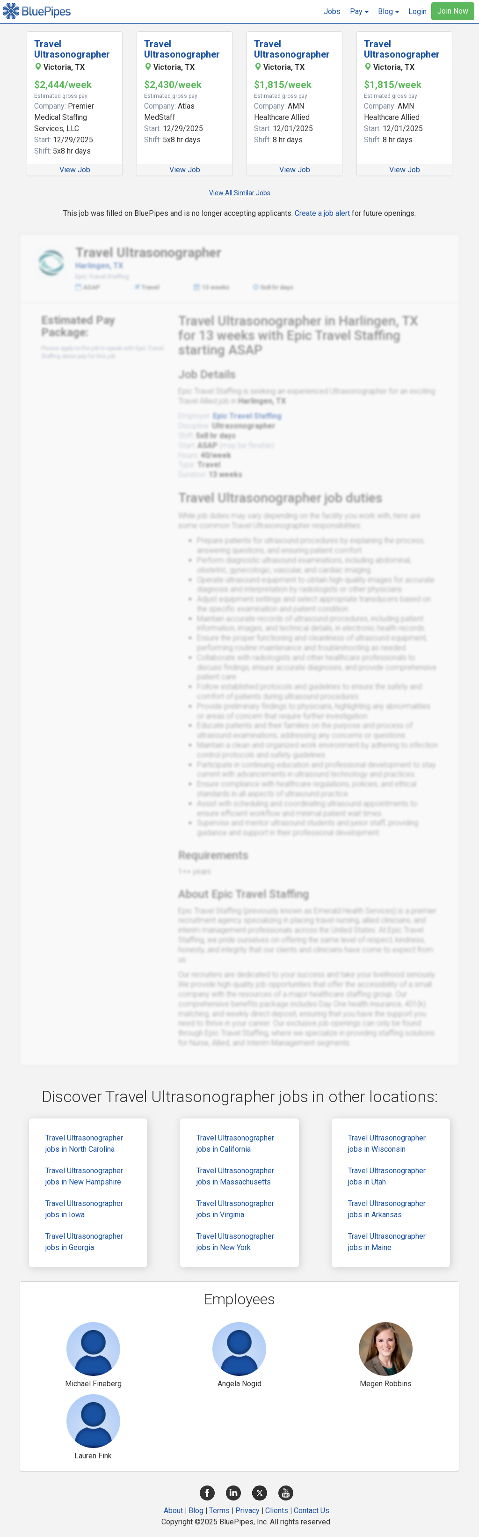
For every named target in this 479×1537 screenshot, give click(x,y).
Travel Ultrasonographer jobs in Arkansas (387, 1209)
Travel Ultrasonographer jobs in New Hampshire (84, 1176)
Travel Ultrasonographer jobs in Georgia (84, 1242)
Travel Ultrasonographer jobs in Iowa (84, 1209)
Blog (196, 1510)
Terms (219, 1510)
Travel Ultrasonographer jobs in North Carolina (84, 1143)
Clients (276, 1510)
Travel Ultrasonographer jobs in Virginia (235, 1209)
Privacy (247, 1510)
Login (417, 11)
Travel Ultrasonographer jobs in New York (235, 1242)
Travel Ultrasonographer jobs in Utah (387, 1176)
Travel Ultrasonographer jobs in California (235, 1143)
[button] (359, 11)
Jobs (332, 11)
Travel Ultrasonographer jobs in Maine (387, 1242)
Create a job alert (322, 213)
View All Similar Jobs (239, 193)
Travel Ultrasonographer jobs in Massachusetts (235, 1176)
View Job (74, 169)
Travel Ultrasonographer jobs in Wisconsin (387, 1143)
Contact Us (311, 1510)
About (173, 1510)
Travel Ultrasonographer (72, 49)
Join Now (452, 11)
